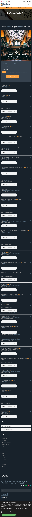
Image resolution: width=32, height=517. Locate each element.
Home (6, 15)
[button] (16, 512)
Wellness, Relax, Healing (6, 444)
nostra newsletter (8, 26)
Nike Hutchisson (16, 221)
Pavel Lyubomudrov (17, 190)
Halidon (15, 15)
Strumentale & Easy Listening (7, 442)
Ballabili (3, 462)
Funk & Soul (4, 458)
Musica (7, 7)
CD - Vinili (3, 466)
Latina (3, 449)
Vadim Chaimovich (6, 138)
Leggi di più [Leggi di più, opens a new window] (3, 506)
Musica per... (4, 464)
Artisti (11, 7)
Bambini (3, 455)
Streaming (19, 7)
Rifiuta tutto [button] (23, 514)
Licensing (24, 7)
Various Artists (5, 69)
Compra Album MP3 (12, 76)
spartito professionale (16, 312)
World (3, 453)
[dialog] (16, 509)
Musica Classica (20, 72)
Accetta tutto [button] (8, 514)
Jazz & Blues (4, 440)
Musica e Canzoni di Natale (6, 451)
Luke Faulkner (5, 86)
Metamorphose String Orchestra (8, 190)
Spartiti (15, 7)
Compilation (25, 72)
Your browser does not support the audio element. (9, 90)
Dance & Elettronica (5, 460)
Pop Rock (3, 446)
